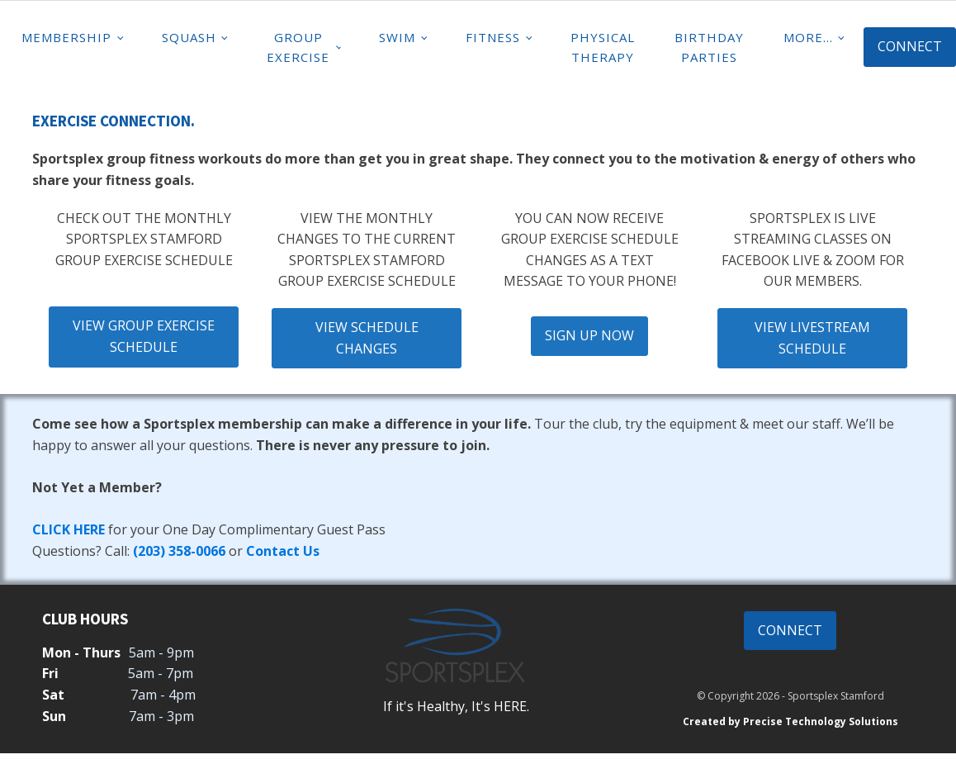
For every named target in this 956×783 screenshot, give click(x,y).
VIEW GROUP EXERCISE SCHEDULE (144, 336)
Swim (397, 37)
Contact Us (282, 551)
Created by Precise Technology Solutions (790, 721)
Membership (66, 37)
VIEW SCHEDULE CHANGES (367, 338)
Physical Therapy (602, 47)
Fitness (493, 37)
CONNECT (910, 46)
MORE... (808, 37)
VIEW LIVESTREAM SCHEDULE (812, 338)
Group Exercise (298, 47)
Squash (189, 37)
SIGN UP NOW (589, 335)
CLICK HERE (68, 529)
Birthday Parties (709, 47)
